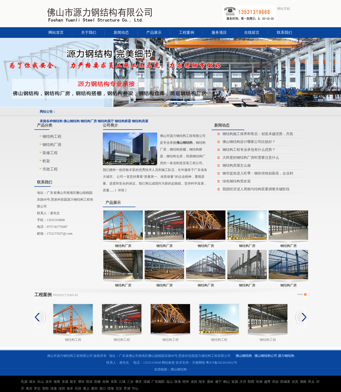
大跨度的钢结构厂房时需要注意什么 (250, 157)
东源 (65, 382)
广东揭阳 (158, 382)
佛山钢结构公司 (265, 356)
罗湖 (127, 388)
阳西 (251, 382)
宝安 (119, 388)
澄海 (110, 388)
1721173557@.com (59, 233)
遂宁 (218, 382)
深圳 (61, 388)
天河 (243, 382)
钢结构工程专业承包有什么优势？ (248, 150)
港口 (102, 388)
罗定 (37, 388)
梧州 (185, 382)
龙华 (48, 382)
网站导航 (283, 9)
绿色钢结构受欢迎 (236, 181)
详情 (121, 190)
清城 (146, 382)
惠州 (94, 388)
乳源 (24, 382)
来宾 (29, 388)
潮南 (303, 382)
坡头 (32, 382)
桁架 (46, 161)
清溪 (53, 388)
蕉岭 (210, 382)
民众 (311, 382)
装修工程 (50, 153)
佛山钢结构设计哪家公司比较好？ (248, 142)
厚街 (81, 382)
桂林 (106, 382)
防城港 (285, 382)
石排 (78, 388)
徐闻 (57, 382)
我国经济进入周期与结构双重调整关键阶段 (256, 189)
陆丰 (202, 382)
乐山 (40, 382)
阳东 (89, 382)
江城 (122, 382)
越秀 (267, 382)
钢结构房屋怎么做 (236, 165)
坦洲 (259, 382)
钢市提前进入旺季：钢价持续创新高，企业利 (257, 173)
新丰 (73, 382)
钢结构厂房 (51, 145)
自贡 (295, 382)
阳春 (97, 382)
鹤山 (226, 382)
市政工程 (50, 169)
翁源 (234, 382)
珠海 (177, 382)
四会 (275, 382)
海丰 (70, 388)
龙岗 (194, 382)
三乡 (130, 382)
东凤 (114, 382)
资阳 (45, 388)
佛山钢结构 (178, 369)
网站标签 (168, 363)
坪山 (135, 388)
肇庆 (138, 382)
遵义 (86, 388)
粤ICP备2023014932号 (221, 363)
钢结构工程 (51, 136)
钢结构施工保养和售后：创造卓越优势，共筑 (257, 134)
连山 (169, 382)
